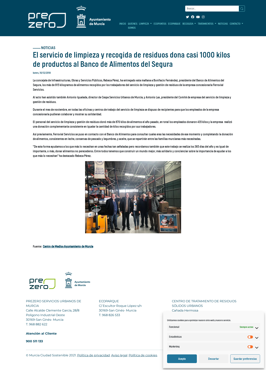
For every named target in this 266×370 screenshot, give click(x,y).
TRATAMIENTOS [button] (206, 23)
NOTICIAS (223, 23)
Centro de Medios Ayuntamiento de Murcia (68, 246)
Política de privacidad (93, 355)
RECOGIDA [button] (188, 23)
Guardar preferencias (245, 358)
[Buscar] (212, 9)
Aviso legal (119, 355)
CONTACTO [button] (235, 23)
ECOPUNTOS (160, 23)
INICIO (122, 23)
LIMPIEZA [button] (144, 23)
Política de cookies (143, 355)
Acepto (182, 358)
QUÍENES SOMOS (132, 25)
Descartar (213, 358)
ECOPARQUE (174, 23)
